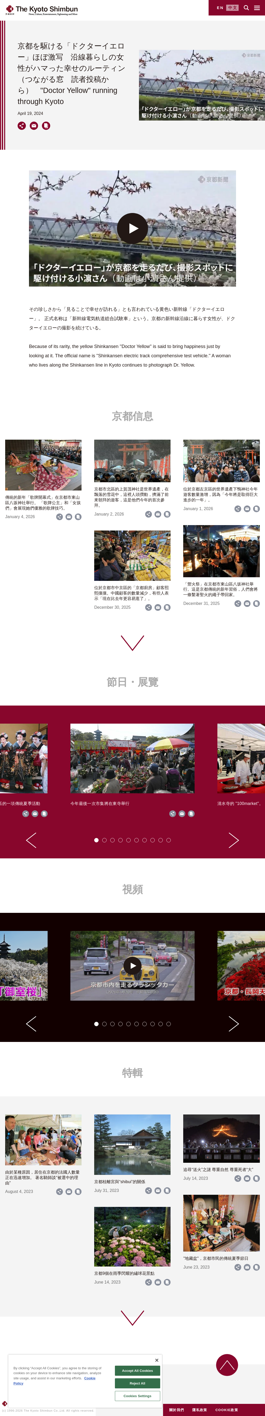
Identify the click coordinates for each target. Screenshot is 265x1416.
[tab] (96, 840)
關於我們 (176, 1410)
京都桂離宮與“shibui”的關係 (119, 1182)
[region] (85, 1381)
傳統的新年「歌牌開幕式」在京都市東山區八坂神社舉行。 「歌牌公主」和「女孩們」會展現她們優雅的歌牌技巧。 (43, 502)
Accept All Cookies (137, 1371)
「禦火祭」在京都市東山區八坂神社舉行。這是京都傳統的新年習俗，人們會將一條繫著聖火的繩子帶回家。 (220, 589)
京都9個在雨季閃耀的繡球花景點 (124, 1273)
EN (220, 7)
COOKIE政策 (226, 1410)
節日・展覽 (132, 682)
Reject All (137, 1383)
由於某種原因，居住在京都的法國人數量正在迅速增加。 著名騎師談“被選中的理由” (42, 1177)
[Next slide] (234, 840)
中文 (233, 7)
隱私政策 (199, 1410)
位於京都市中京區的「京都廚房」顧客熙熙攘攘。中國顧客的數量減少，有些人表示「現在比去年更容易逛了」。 (131, 593)
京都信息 (132, 416)
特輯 (132, 1073)
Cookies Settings (137, 1396)
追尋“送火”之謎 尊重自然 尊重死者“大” (218, 1169)
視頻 (132, 889)
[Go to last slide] (31, 840)
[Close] (156, 1360)
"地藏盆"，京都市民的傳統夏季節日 (215, 1258)
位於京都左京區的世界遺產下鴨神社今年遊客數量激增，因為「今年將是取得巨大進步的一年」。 (220, 494)
